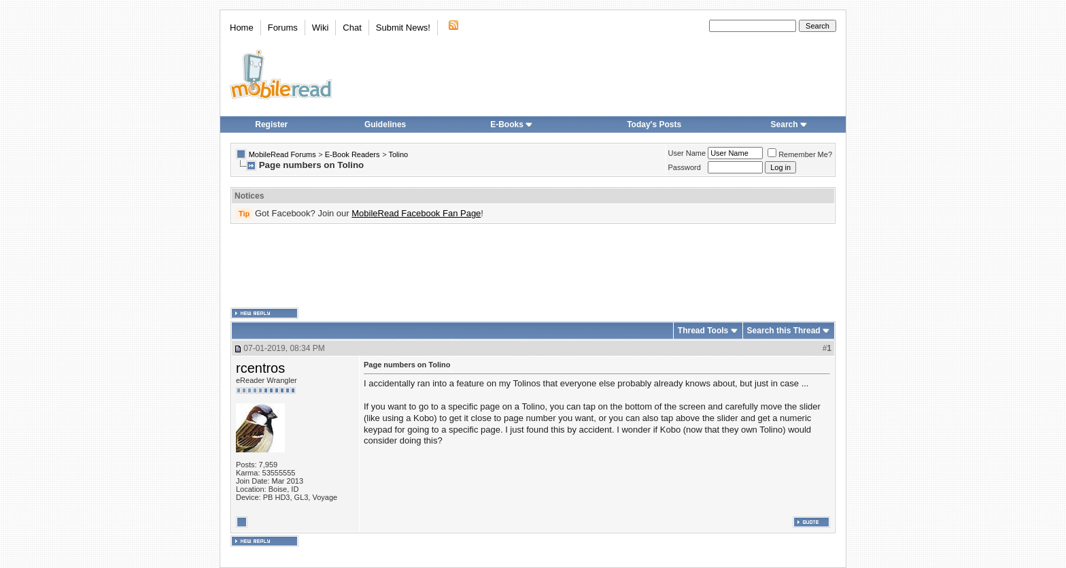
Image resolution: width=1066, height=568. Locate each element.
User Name (687, 153)
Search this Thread (784, 330)
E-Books (511, 124)
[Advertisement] (533, 266)
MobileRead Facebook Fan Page (416, 213)
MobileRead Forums (282, 154)
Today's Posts (654, 124)
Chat (352, 27)
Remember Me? (800, 154)
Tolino (398, 154)
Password (684, 167)
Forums (283, 27)
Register (271, 124)
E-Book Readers (352, 154)
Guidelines (385, 124)
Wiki (320, 27)
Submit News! (403, 27)
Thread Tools (703, 330)
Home (242, 27)
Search (789, 124)
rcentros (260, 368)
